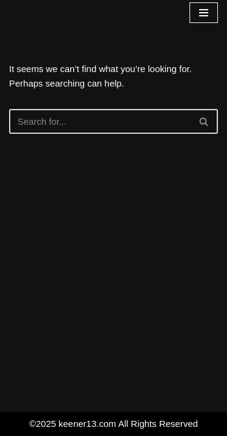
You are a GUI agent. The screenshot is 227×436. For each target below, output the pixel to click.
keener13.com (87, 423)
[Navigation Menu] (203, 12)
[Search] (100, 121)
